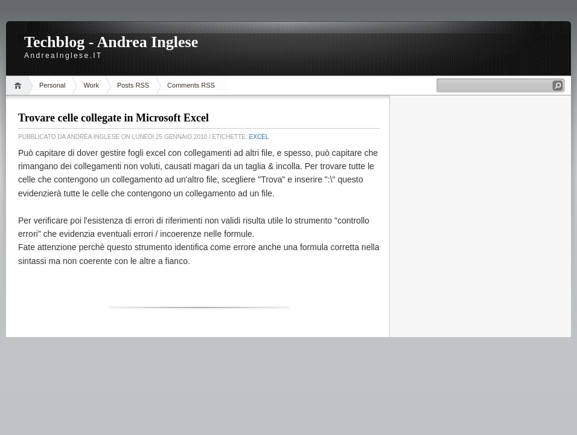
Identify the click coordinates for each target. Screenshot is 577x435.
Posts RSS (133, 85)
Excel (259, 137)
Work (90, 85)
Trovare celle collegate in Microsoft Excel (113, 118)
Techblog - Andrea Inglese (111, 42)
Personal (52, 85)
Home (19, 85)
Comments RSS (191, 85)
